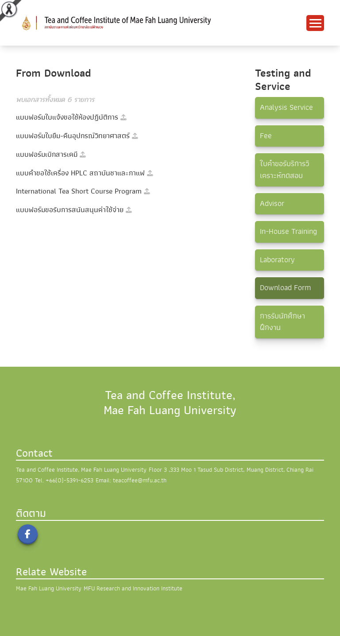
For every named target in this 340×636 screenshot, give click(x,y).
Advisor (272, 203)
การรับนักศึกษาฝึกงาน (282, 322)
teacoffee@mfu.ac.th (139, 480)
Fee (266, 136)
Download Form (285, 288)
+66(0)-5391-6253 (69, 480)
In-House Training (288, 231)
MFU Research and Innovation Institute (133, 588)
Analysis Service (286, 107)
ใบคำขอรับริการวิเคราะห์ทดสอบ (284, 169)
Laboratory (277, 260)
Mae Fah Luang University (48, 588)
